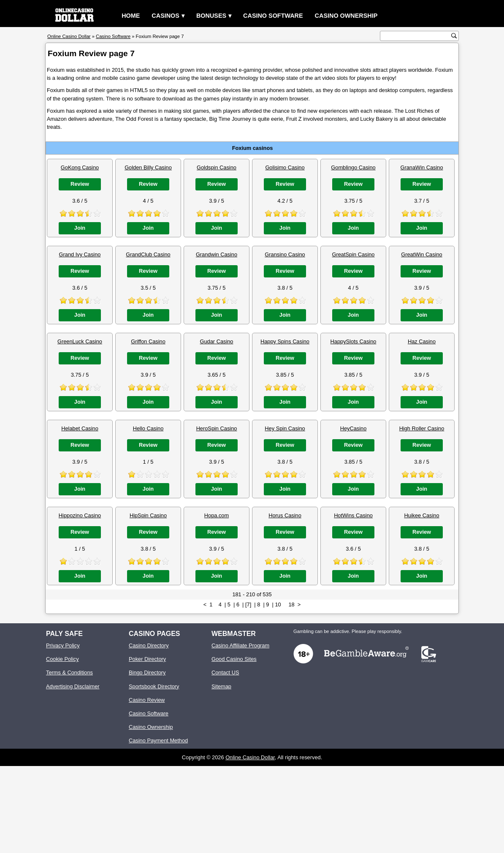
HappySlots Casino (354, 341)
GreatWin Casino (421, 254)
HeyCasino (353, 428)
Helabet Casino (79, 428)
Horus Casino (284, 515)
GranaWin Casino (422, 167)
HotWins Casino (353, 515)
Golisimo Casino (284, 167)
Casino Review (147, 700)
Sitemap (221, 686)
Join (79, 228)
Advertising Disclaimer (73, 686)
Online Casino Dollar (250, 757)
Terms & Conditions (69, 672)
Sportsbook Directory (154, 686)
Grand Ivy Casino (80, 254)
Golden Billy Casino (148, 167)
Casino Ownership (346, 15)
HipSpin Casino (148, 515)
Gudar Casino (216, 341)
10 (278, 604)
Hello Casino (148, 428)
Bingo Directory (147, 672)
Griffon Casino (148, 341)
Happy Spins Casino (284, 341)
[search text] (416, 36)
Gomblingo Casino (353, 167)
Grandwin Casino (216, 254)
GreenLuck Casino (79, 341)
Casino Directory (149, 645)
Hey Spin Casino (285, 428)
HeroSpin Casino (216, 428)
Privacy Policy (63, 645)
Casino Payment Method (158, 740)
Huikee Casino (421, 515)
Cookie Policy (62, 659)
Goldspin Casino (216, 167)
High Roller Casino (421, 428)
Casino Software (273, 15)
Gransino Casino (285, 254)
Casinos (165, 15)
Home (131, 15)
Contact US (225, 672)
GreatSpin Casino (353, 254)
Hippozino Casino (80, 515)
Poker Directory (147, 659)
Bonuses (211, 15)
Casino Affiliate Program (240, 645)
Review (79, 184)
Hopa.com (216, 515)
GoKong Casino (80, 167)
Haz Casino (422, 341)
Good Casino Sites (234, 659)
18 (291, 604)
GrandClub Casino (148, 254)
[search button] (454, 35)
